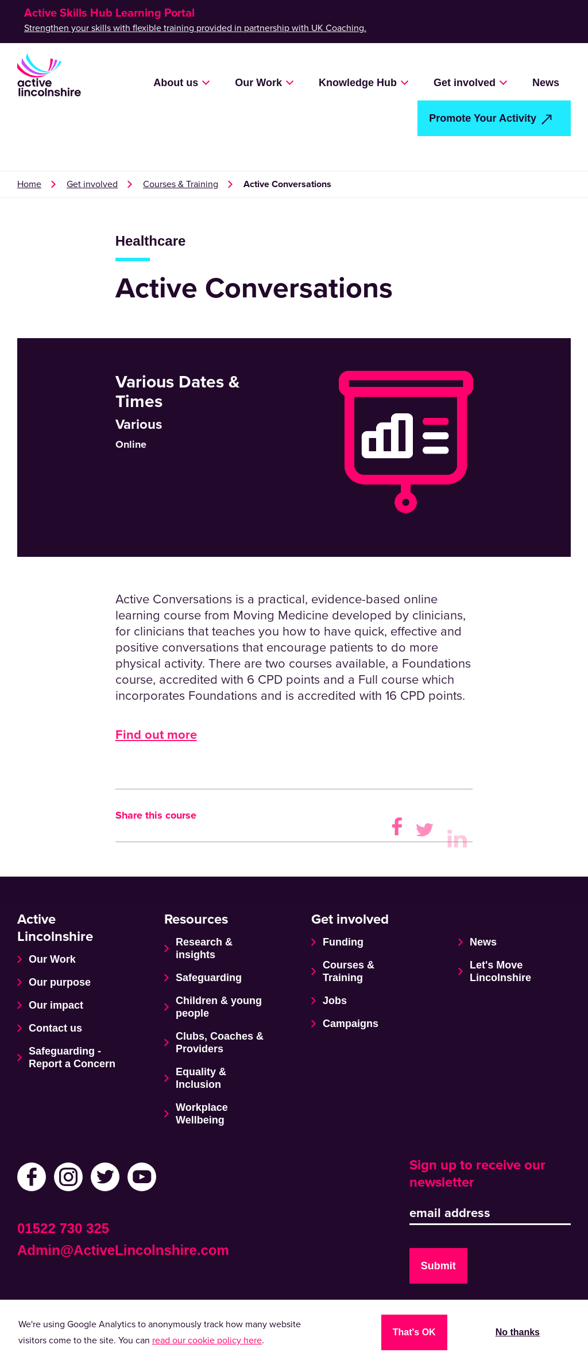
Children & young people (219, 1007)
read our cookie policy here (207, 1340)
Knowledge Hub (358, 82)
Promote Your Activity (482, 118)
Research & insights (204, 948)
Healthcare (150, 241)
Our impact (56, 1005)
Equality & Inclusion (201, 1078)
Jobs (335, 1000)
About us (175, 82)
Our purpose (60, 982)
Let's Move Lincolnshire (500, 971)
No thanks (518, 1332)
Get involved (465, 82)
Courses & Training (180, 184)
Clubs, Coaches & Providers (220, 1042)
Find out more (156, 734)
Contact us (55, 1028)
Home (29, 184)
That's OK (414, 1332)
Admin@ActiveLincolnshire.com (123, 1250)
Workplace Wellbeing (202, 1114)
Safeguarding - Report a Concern (72, 1057)
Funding (343, 942)
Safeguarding (209, 977)
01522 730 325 (63, 1228)
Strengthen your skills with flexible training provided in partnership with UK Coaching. (195, 28)
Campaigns (350, 1023)
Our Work (258, 82)
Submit (438, 1266)
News (545, 82)
